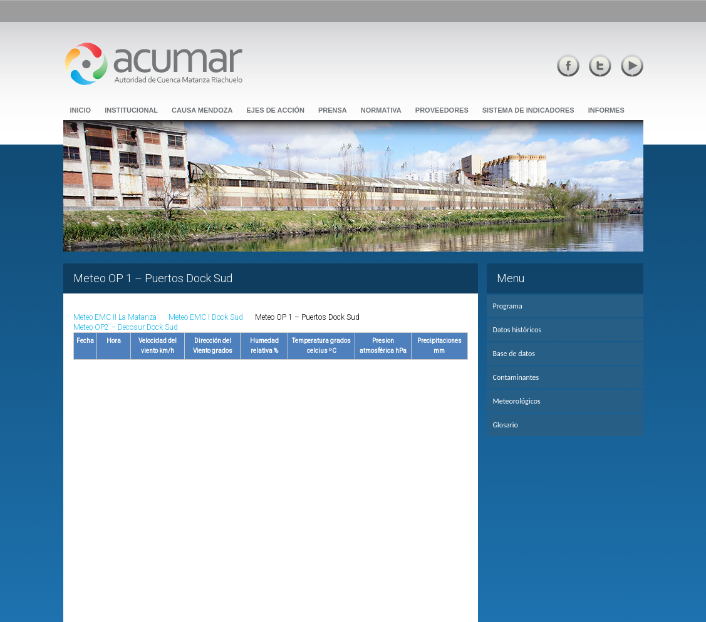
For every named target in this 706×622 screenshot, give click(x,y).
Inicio (80, 110)
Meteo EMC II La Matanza (115, 317)
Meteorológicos (517, 401)
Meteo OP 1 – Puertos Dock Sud (307, 317)
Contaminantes (516, 377)
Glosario (505, 425)
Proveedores (442, 110)
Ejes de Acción (275, 110)
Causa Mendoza (202, 110)
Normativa (381, 110)
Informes (606, 110)
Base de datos (514, 353)
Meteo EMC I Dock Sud (206, 317)
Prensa (332, 110)
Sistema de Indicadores (528, 110)
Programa (507, 306)
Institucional (131, 110)
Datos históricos (517, 329)
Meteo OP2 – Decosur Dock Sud (125, 327)
